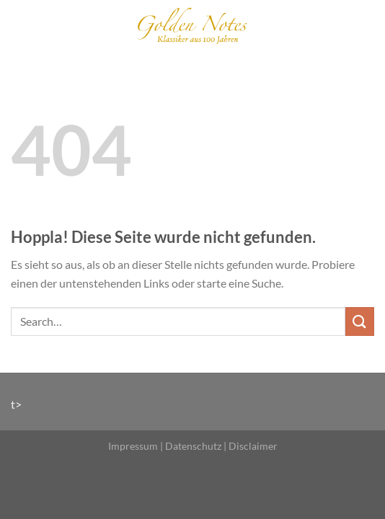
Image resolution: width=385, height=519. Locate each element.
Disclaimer (253, 446)
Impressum (133, 446)
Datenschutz (193, 446)
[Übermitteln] (359, 321)
